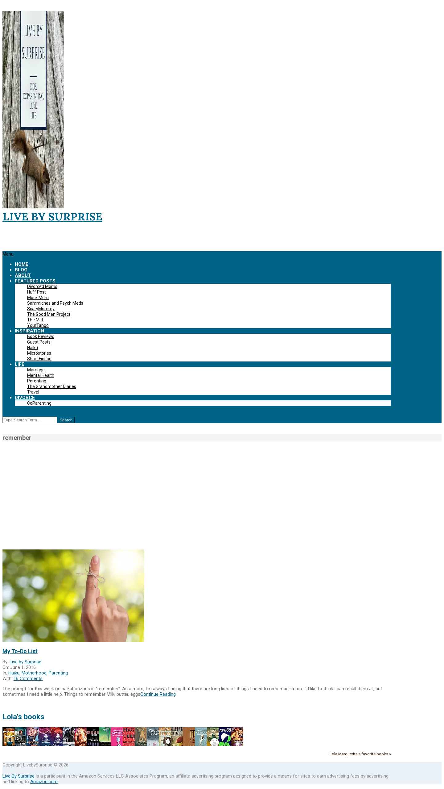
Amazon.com (44, 781)
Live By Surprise (18, 776)
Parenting (58, 673)
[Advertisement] (222, 495)
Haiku (13, 673)
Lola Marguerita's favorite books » (360, 753)
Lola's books (23, 716)
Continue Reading (158, 694)
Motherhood (34, 673)
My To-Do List (20, 651)
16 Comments (28, 678)
